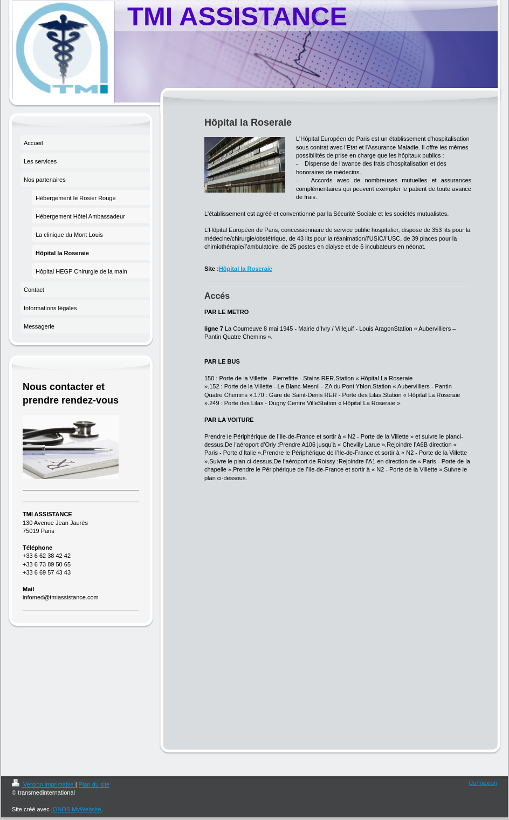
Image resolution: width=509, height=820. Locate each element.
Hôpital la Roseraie (245, 268)
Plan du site (94, 784)
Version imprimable (43, 784)
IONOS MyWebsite (76, 809)
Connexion (483, 783)
